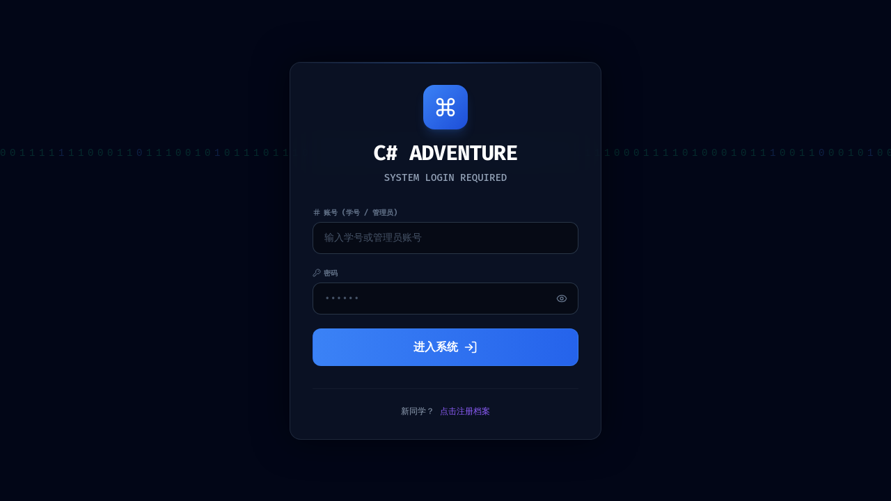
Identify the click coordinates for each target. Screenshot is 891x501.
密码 (325, 273)
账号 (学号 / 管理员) (355, 212)
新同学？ (445, 411)
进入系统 (445, 347)
